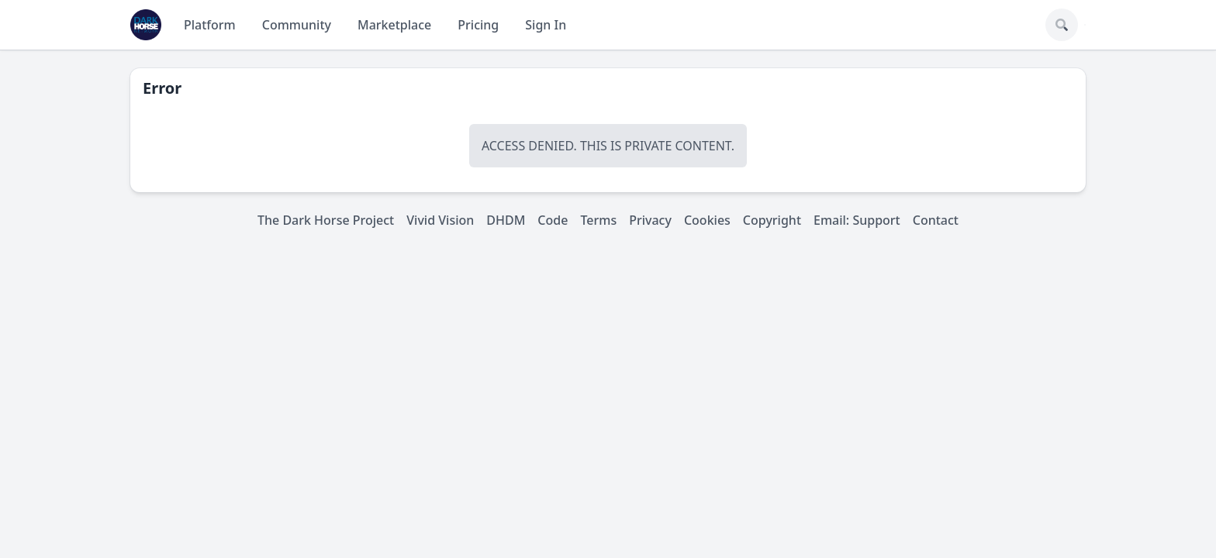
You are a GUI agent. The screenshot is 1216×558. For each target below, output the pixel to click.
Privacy (650, 220)
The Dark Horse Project (325, 220)
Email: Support (857, 220)
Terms (598, 220)
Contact (936, 220)
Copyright (772, 220)
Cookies (707, 220)
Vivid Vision (440, 220)
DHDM (505, 220)
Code (552, 220)
